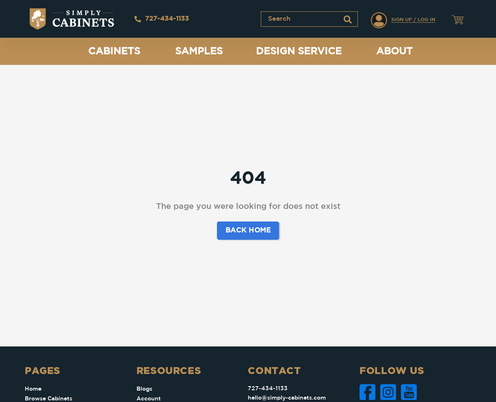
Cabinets (114, 51)
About (394, 51)
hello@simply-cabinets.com (287, 398)
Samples (199, 51)
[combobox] (309, 19)
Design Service (299, 51)
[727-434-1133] (137, 19)
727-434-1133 (167, 19)
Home (33, 389)
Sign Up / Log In (413, 19)
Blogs (144, 389)
